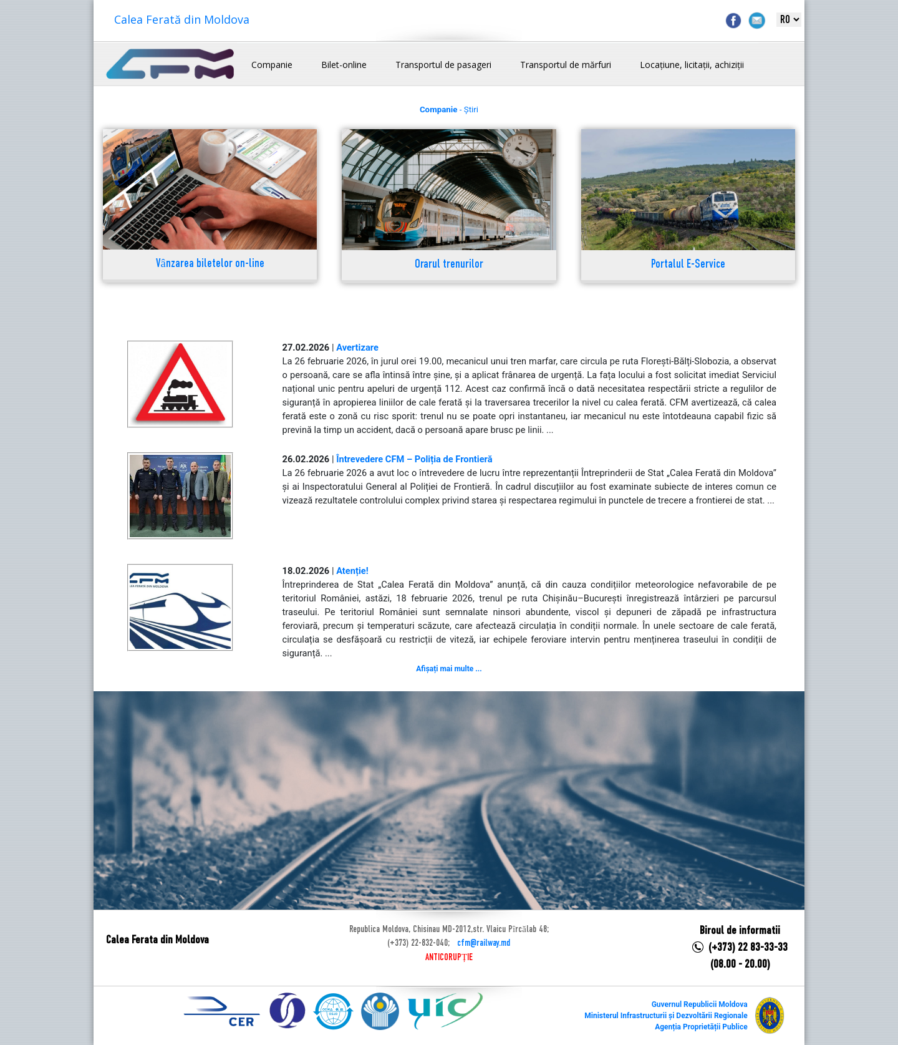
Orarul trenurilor (449, 265)
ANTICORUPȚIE (449, 957)
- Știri (449, 109)
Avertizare (357, 347)
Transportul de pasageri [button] (443, 64)
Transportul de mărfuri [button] (565, 64)
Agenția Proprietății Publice (701, 1027)
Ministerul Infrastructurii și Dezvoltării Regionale (665, 1015)
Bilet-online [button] (344, 64)
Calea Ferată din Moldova (181, 19)
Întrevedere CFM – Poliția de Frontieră (414, 459)
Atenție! (352, 570)
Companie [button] (271, 64)
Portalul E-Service (688, 265)
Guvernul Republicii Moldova (700, 1004)
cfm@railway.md (483, 943)
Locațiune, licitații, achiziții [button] (692, 64)
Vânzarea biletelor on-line (210, 264)
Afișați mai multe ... (448, 668)
